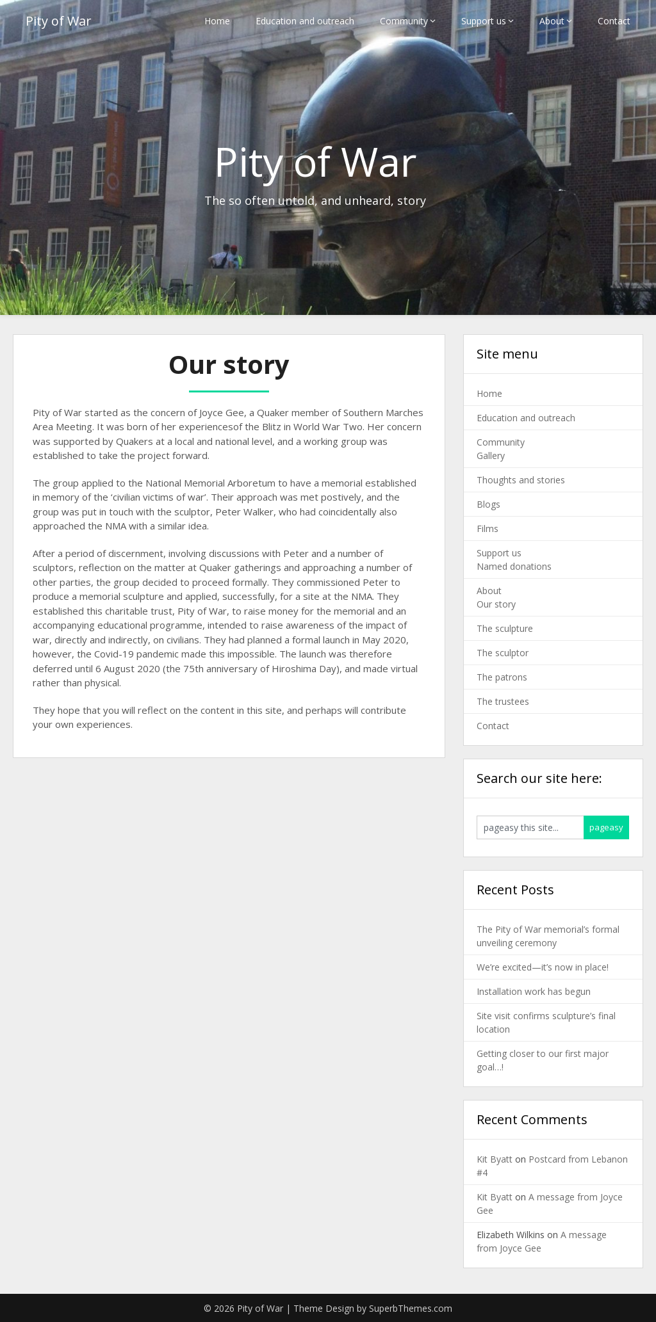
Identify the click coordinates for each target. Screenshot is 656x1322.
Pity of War (59, 20)
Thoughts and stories (521, 480)
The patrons (502, 677)
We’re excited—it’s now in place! (543, 967)
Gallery (491, 455)
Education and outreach (305, 21)
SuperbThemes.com (410, 1308)
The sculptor (503, 653)
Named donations (514, 566)
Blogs (488, 504)
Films (487, 528)
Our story (496, 604)
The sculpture (505, 628)
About (551, 21)
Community (404, 21)
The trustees (503, 701)
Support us (483, 21)
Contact (614, 21)
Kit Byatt (494, 1159)
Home (217, 21)
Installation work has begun (534, 991)
